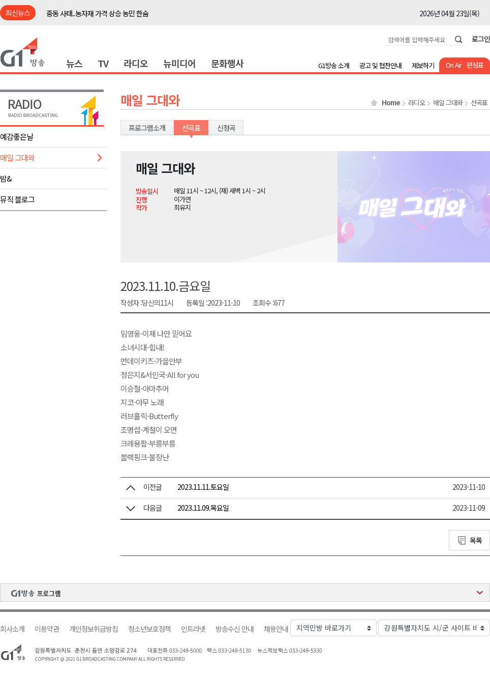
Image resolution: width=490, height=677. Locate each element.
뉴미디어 (179, 63)
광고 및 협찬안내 (380, 65)
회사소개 (12, 629)
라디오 (136, 63)
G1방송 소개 (333, 65)
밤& (6, 178)
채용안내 (276, 629)
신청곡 (226, 128)
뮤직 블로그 (17, 199)
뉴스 (74, 63)
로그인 (481, 39)
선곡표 (479, 103)
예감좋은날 (16, 136)
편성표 (475, 65)
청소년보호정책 (149, 629)
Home (391, 103)
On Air (454, 65)
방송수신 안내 (235, 629)
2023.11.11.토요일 (203, 487)
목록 (476, 540)
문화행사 (227, 63)
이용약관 (47, 629)
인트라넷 (193, 629)
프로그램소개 (147, 128)
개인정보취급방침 (93, 629)
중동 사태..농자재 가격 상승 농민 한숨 (97, 13)
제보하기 (423, 65)
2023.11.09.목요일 (203, 508)
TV (103, 63)
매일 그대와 (17, 157)
